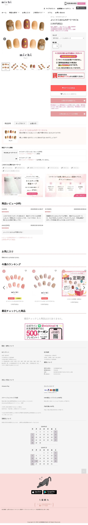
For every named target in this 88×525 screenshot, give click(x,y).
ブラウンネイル (54, 167)
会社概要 (4, 509)
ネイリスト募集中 (19, 509)
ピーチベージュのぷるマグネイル (14, 301)
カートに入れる (69, 88)
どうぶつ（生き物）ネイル (12, 170)
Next (46, 38)
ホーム (4, 12)
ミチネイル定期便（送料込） (74, 299)
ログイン (68, 8)
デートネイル (8, 167)
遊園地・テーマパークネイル (37, 167)
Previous (4, 38)
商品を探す (14, 12)
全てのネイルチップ (61, 16)
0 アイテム (81, 8)
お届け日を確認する (68, 100)
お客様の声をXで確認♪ (8, 239)
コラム (50, 12)
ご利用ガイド (39, 12)
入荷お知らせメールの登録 (68, 114)
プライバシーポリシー (29, 509)
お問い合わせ (60, 12)
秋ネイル (66, 167)
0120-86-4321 (72, 3)
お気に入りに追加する (68, 94)
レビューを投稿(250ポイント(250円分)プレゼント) (17, 237)
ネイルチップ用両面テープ (27, 153)
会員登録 (59, 8)
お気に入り (26, 12)
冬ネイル (76, 167)
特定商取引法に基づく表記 (42, 509)
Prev (4, 287)
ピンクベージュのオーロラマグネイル (44, 301)
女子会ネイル (20, 167)
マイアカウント (50, 8)
